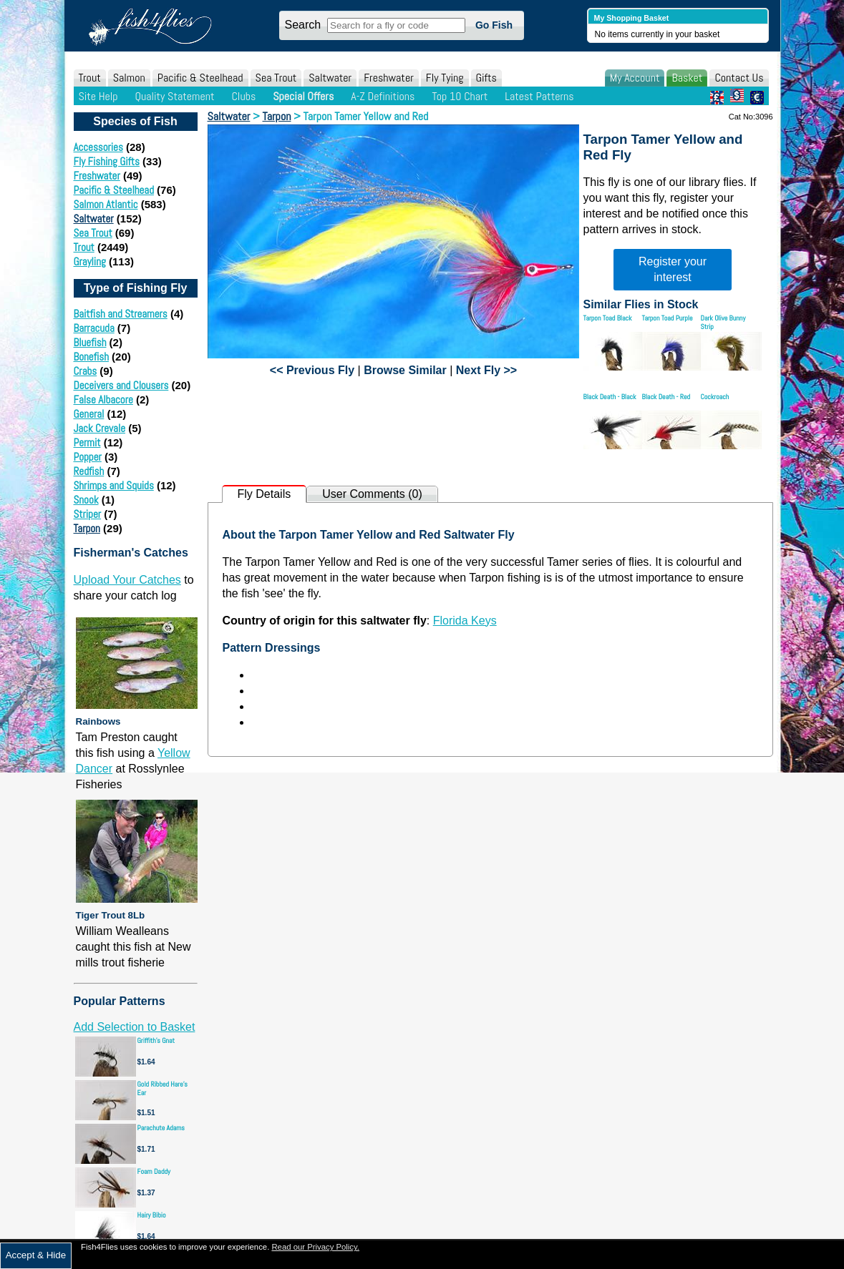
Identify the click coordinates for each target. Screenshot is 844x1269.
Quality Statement (174, 96)
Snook (86, 499)
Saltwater (330, 77)
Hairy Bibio (151, 1215)
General (89, 414)
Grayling (90, 261)
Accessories (98, 147)
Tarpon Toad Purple (667, 318)
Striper (88, 514)
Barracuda (94, 328)
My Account (635, 77)
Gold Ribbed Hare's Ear (162, 1088)
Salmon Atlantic (106, 204)
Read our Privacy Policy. (315, 1247)
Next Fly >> (486, 370)
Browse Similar (405, 370)
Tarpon (87, 528)
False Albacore (103, 399)
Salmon (129, 77)
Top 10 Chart (460, 96)
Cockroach (715, 396)
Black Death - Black (609, 396)
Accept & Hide (36, 1255)
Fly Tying (445, 77)
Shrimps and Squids (114, 485)
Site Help (98, 96)
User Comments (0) (372, 494)
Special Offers (303, 96)
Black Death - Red (666, 396)
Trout (90, 77)
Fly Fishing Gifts (107, 161)
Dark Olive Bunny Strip (723, 322)
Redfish (89, 471)
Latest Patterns (539, 96)
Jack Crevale (100, 428)
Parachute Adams (161, 1127)
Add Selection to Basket (134, 1027)
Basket (686, 77)
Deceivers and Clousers (121, 385)
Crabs (85, 371)
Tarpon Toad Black (607, 318)
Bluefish (90, 342)
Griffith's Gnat (156, 1040)
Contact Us (738, 77)
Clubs (243, 96)
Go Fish (494, 25)
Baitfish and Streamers (121, 313)
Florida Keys (465, 620)
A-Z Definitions (382, 96)
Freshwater (389, 77)
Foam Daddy (153, 1171)
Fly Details (264, 494)
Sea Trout (276, 77)
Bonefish (91, 356)
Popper (88, 457)
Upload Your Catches (127, 580)
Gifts (486, 77)
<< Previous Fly (312, 370)
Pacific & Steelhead (200, 77)
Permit (87, 442)
